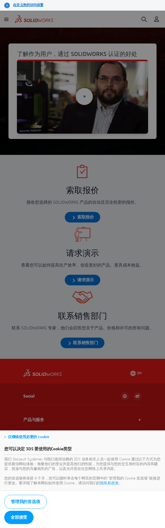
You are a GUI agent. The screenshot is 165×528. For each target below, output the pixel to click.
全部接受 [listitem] (19, 517)
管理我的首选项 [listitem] (25, 502)
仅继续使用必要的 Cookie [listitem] (28, 437)
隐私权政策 (109, 483)
